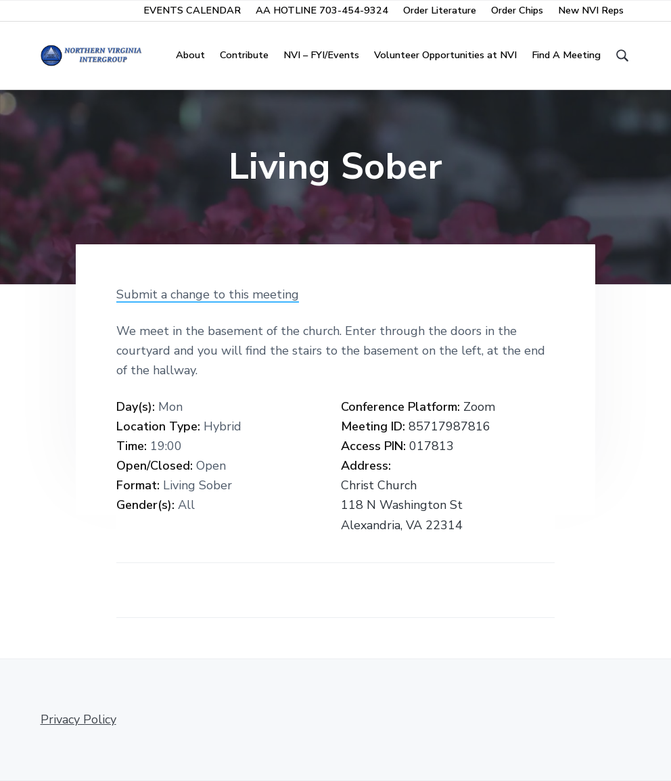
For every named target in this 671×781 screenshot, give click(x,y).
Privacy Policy (78, 719)
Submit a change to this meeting (207, 294)
